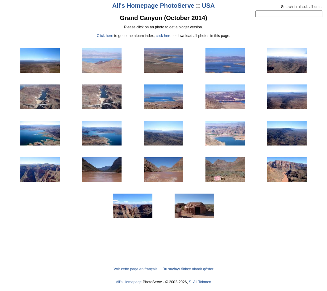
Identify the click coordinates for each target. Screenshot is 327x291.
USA (208, 5)
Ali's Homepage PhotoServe (153, 5)
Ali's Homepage (129, 282)
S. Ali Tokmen (200, 282)
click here (164, 36)
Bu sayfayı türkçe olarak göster (188, 269)
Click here (105, 36)
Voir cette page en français (135, 269)
